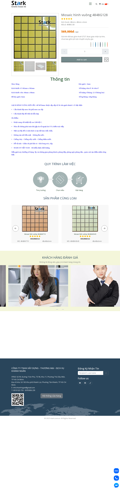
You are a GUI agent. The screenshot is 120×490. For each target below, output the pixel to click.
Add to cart (82, 59)
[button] (54, 38)
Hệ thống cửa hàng (51, 395)
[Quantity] (84, 51)
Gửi (106, 373)
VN (104, 4)
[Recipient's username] (90, 373)
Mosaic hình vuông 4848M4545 (85, 235)
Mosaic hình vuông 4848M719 (35, 235)
